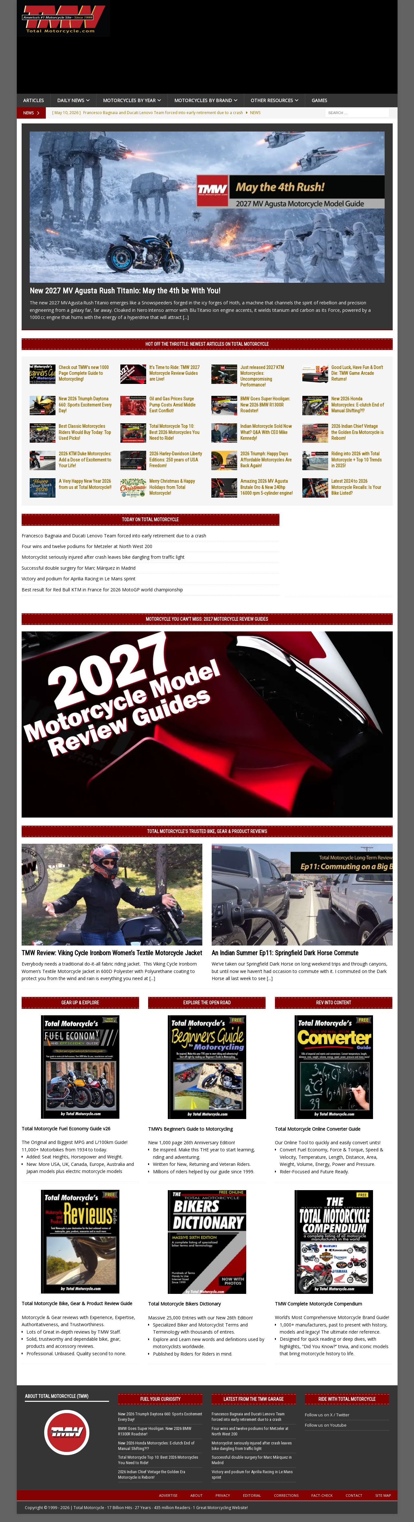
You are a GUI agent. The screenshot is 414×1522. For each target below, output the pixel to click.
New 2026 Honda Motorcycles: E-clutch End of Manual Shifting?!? (357, 404)
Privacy (223, 1495)
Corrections (286, 1495)
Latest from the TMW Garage (254, 1399)
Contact (354, 1495)
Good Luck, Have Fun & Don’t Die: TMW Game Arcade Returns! (357, 373)
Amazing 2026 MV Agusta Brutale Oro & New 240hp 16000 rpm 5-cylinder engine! (266, 487)
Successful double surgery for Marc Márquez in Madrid (79, 568)
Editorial (252, 1495)
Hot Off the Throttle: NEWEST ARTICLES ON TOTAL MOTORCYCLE (207, 344)
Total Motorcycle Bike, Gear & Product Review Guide (77, 1303)
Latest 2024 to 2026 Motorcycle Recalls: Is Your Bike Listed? (356, 487)
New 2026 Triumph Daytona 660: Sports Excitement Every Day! (85, 404)
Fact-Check (322, 1495)
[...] (186, 317)
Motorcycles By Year (129, 100)
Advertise (168, 1495)
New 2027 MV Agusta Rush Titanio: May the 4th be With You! (125, 290)
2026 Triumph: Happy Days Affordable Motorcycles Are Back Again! (266, 459)
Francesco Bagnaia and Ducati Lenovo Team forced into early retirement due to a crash (114, 536)
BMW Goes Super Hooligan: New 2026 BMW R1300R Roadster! (265, 404)
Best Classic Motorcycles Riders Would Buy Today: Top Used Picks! (85, 432)
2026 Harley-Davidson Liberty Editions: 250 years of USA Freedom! (175, 459)
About (196, 1495)
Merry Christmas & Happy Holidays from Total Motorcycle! (172, 487)
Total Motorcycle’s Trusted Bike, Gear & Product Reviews (207, 831)
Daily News (70, 100)
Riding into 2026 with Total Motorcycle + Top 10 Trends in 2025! (356, 459)
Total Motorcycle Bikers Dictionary (184, 1304)
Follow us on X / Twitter (327, 1415)
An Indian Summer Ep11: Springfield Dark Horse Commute (285, 953)
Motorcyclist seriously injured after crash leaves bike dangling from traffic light (103, 557)
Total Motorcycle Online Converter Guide (317, 1129)
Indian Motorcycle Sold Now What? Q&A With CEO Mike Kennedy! (266, 432)
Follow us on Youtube (326, 1425)
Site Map (383, 1495)
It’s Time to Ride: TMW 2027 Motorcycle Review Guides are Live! (174, 373)
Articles (33, 100)
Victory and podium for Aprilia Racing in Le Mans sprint (79, 579)
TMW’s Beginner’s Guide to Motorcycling (190, 1129)
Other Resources (272, 100)
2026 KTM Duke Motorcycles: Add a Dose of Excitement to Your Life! (85, 459)
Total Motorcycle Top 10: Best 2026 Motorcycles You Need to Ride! (174, 432)
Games (319, 100)
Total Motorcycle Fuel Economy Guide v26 (66, 1129)
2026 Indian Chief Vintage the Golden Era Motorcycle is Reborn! (357, 432)
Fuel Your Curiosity (160, 1399)
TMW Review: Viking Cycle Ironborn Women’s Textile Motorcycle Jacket (112, 953)
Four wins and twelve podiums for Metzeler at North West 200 (87, 546)
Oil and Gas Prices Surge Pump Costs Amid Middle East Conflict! (172, 404)
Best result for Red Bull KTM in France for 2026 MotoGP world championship (102, 590)
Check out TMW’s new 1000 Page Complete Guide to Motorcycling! (84, 373)
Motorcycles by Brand (203, 100)
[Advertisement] (256, 48)
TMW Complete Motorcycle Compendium (318, 1304)
